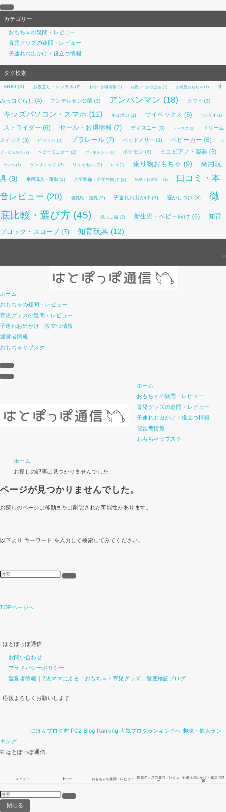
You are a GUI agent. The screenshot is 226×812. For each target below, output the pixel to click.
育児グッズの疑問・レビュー (45, 43)
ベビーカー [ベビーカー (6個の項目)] (191, 139)
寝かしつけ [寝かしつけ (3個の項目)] (184, 197)
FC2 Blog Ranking (94, 731)
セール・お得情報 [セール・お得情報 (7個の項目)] (90, 127)
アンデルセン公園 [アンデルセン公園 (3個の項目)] (76, 101)
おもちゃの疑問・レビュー (42, 32)
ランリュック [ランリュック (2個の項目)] (46, 164)
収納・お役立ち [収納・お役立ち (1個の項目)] (151, 179)
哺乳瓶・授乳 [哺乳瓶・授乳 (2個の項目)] (88, 197)
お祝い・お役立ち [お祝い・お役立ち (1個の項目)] (149, 87)
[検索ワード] (30, 574)
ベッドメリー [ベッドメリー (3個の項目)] (142, 140)
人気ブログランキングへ (150, 731)
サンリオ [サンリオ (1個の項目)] (211, 115)
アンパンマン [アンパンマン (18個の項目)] (143, 99)
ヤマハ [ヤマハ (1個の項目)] (12, 165)
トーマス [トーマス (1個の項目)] (184, 128)
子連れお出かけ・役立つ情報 (45, 54)
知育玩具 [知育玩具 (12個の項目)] (101, 231)
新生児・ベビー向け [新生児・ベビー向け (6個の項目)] (167, 216)
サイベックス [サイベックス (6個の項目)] (168, 114)
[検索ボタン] (7, 365)
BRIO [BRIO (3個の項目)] (13, 86)
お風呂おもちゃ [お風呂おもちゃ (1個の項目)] (192, 87)
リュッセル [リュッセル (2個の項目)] (87, 164)
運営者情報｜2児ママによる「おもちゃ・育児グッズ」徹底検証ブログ (97, 679)
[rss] (224, 243)
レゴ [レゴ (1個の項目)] (117, 165)
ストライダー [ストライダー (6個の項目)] (27, 127)
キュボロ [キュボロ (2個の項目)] (123, 115)
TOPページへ (17, 607)
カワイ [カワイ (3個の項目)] (199, 101)
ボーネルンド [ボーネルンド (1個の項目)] (99, 152)
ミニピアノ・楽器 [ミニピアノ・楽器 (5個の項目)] (188, 151)
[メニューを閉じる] (7, 7)
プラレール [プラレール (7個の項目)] (92, 139)
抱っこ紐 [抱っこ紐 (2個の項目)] (112, 216)
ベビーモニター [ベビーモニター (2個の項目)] (57, 152)
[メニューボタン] (7, 376)
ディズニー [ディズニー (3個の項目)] (148, 128)
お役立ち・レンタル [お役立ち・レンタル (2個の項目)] (57, 86)
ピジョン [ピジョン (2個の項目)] (50, 140)
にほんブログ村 (34, 731)
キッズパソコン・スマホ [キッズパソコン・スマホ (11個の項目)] (53, 114)
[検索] (224, 256)
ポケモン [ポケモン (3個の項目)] (137, 152)
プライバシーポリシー (37, 668)
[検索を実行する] (69, 575)
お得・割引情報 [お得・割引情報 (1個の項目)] (105, 87)
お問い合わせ (25, 657)
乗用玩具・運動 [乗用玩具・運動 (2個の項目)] (45, 179)
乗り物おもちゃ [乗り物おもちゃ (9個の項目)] (162, 164)
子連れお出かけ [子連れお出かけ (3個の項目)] (136, 197)
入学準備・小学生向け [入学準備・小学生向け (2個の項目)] (100, 179)
